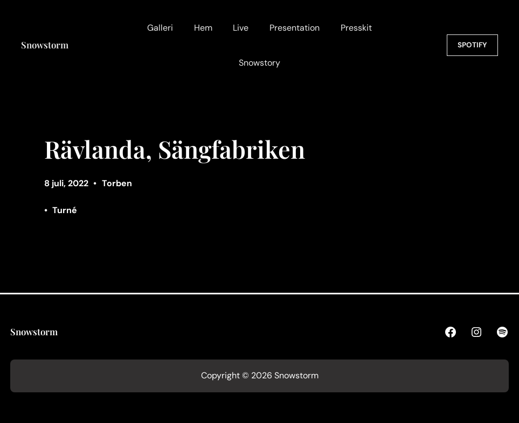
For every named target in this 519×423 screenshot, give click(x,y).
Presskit (356, 27)
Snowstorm (44, 45)
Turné (64, 210)
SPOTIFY (472, 45)
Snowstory (259, 62)
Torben (117, 183)
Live (240, 27)
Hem (203, 27)
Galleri (160, 27)
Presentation (294, 27)
